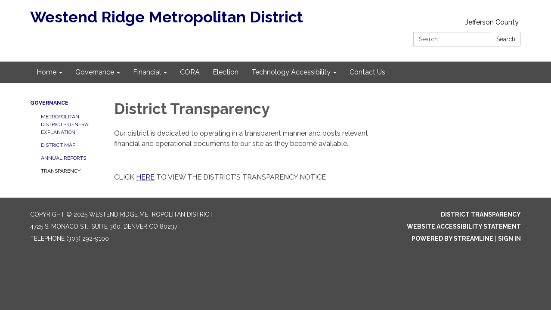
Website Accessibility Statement (464, 226)
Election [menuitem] (225, 72)
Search (505, 39)
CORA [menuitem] (190, 72)
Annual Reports (63, 158)
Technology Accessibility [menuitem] (291, 72)
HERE (145, 177)
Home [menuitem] (46, 72)
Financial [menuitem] (147, 72)
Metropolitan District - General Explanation (66, 124)
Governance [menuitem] (94, 72)
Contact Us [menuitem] (367, 72)
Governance (49, 103)
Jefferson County (492, 22)
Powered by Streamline (452, 238)
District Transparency (481, 214)
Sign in (509, 238)
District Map (58, 145)
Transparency (60, 171)
